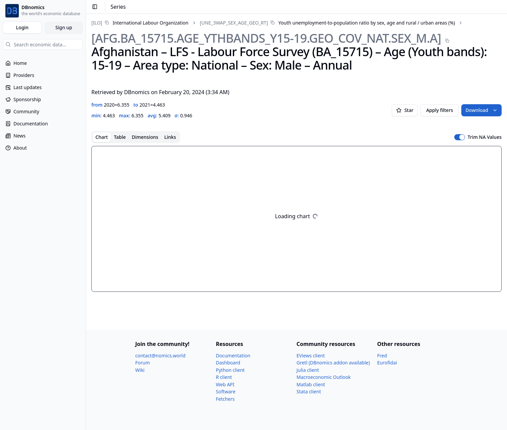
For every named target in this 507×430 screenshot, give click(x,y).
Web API (225, 384)
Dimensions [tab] (145, 137)
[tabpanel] (296, 219)
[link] (139, 22)
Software (226, 391)
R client (224, 377)
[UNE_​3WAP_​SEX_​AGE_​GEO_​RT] (234, 22)
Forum (142, 362)
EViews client (311, 355)
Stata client (309, 391)
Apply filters (439, 110)
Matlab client (311, 384)
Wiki (140, 370)
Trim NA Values (485, 137)
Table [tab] (120, 137)
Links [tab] (170, 137)
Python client (230, 370)
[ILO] (96, 22)
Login (22, 27)
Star (404, 110)
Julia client (308, 370)
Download (481, 110)
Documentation (233, 355)
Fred (382, 355)
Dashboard (228, 362)
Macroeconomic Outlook (324, 377)
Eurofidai (387, 362)
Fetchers (225, 399)
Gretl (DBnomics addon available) (333, 362)
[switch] (459, 137)
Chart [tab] (101, 137)
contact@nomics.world (160, 355)
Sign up (63, 27)
